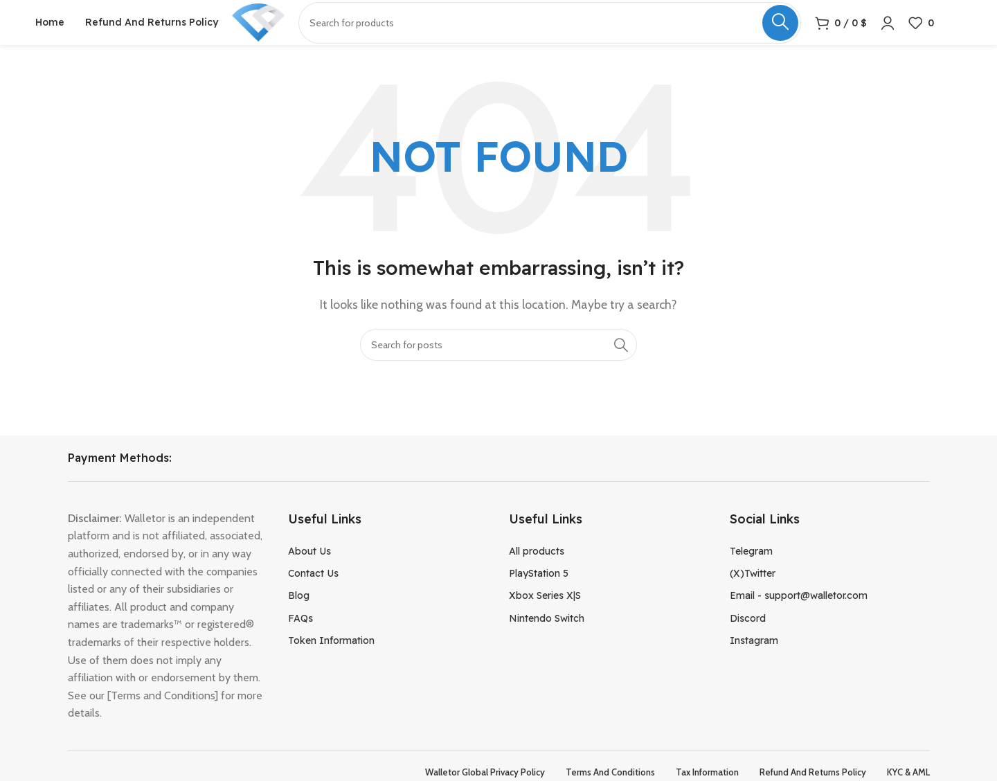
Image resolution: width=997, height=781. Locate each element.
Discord (748, 635)
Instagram (754, 658)
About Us (309, 568)
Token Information (331, 658)
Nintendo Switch (546, 635)
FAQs (300, 635)
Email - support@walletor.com (799, 613)
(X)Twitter (752, 590)
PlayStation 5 (538, 590)
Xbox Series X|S (545, 613)
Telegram (751, 568)
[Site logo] (269, 30)
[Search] (498, 361)
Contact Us (313, 590)
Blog (298, 613)
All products (536, 568)
